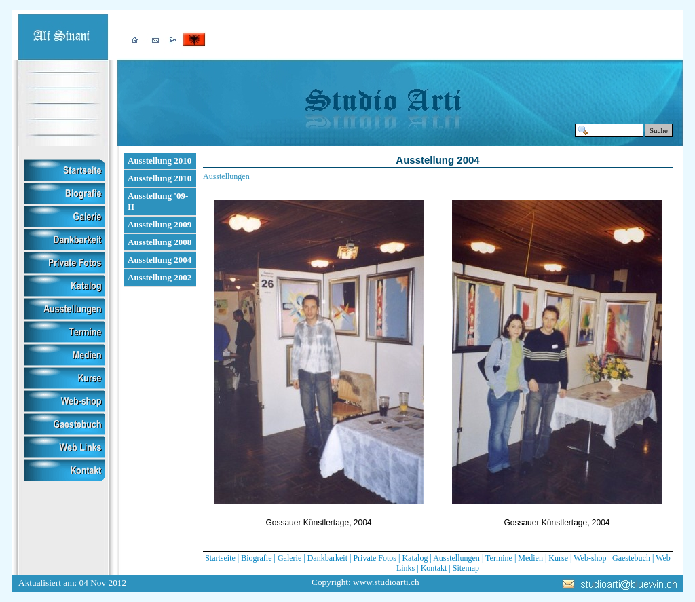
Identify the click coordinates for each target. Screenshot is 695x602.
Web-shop (590, 558)
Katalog (415, 558)
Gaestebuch (631, 558)
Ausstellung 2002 (159, 277)
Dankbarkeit (327, 558)
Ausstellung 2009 (159, 224)
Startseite (220, 558)
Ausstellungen (456, 558)
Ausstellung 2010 (159, 160)
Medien (530, 558)
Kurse (558, 558)
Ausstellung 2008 (159, 242)
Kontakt (434, 568)
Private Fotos (374, 558)
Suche (659, 130)
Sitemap (466, 568)
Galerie (289, 558)
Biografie (256, 558)
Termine (498, 558)
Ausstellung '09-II (158, 201)
